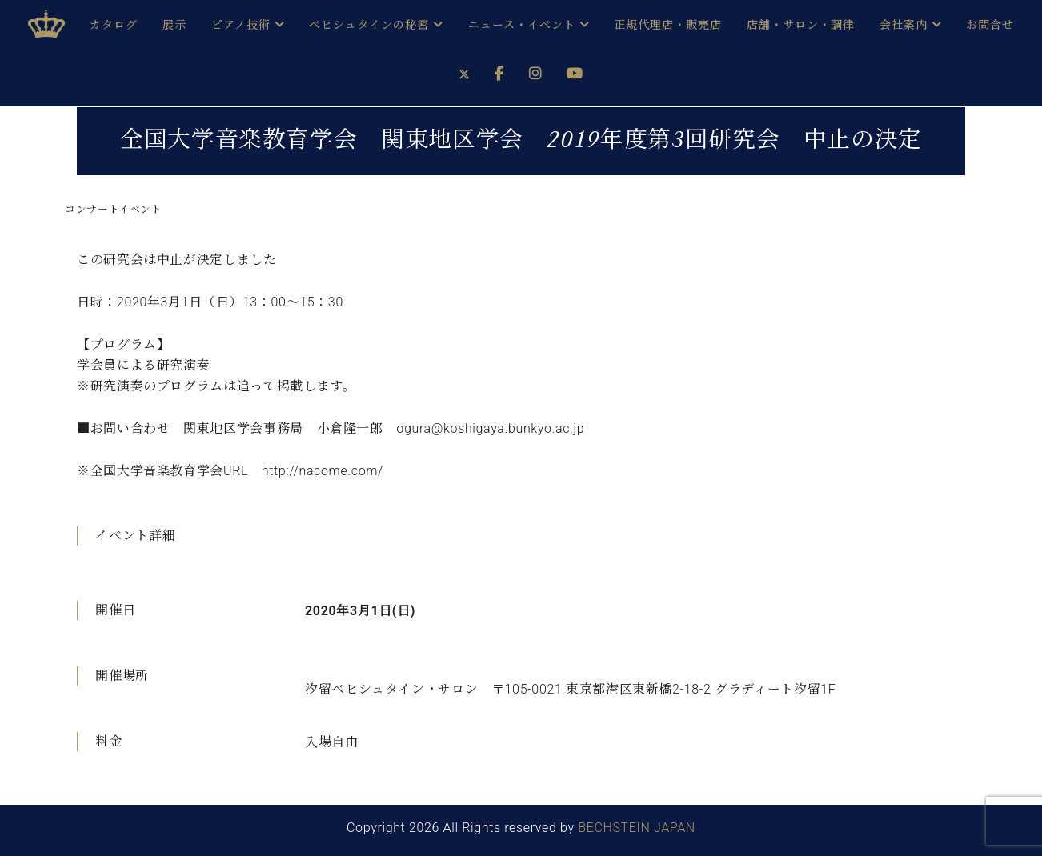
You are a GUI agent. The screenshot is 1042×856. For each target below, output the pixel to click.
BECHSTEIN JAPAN (636, 827)
